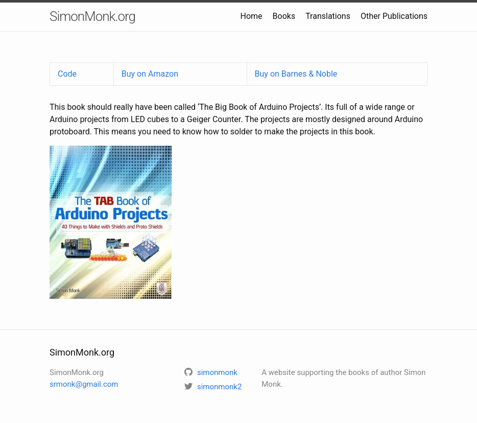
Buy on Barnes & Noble (296, 74)
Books (284, 16)
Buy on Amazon (150, 74)
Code (67, 74)
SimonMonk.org (92, 16)
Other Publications (394, 16)
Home (252, 16)
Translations (327, 16)
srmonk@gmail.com (84, 384)
